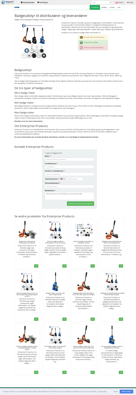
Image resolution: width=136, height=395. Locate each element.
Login (130, 2)
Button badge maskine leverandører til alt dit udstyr (55, 242)
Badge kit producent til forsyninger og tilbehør (27, 242)
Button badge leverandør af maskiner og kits (83, 242)
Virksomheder (28, 2)
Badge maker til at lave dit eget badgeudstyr (55, 293)
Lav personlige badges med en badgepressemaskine (111, 347)
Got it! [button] (116, 391)
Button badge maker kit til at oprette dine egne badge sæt (83, 347)
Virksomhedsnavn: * (52, 183)
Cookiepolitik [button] (102, 391)
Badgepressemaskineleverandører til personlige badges (113, 293)
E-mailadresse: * (51, 163)
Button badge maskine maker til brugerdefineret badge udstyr (27, 347)
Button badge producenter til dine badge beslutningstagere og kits (27, 294)
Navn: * (48, 156)
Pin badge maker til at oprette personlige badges (55, 347)
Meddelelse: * (50, 190)
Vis (36, 266)
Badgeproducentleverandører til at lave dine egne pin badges (83, 293)
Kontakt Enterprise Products (80, 203)
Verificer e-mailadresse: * (55, 171)
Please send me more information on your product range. (69, 196)
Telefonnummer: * (52, 179)
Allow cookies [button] (126, 391)
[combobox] (63, 178)
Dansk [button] (119, 2)
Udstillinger (42, 2)
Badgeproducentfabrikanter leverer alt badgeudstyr (112, 242)
